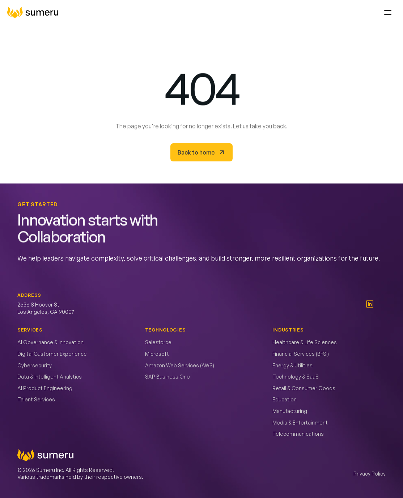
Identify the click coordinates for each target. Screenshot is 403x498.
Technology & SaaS (295, 377)
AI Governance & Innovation (50, 342)
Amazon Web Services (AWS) (179, 365)
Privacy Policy (369, 473)
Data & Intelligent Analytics (49, 377)
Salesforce (158, 342)
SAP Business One (167, 377)
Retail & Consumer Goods (303, 388)
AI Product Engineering (44, 388)
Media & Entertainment (300, 422)
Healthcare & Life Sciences (304, 342)
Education (284, 399)
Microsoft (157, 354)
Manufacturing (289, 411)
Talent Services (36, 399)
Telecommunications (298, 434)
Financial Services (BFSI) (300, 354)
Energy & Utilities (292, 365)
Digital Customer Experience (52, 354)
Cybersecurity (34, 365)
